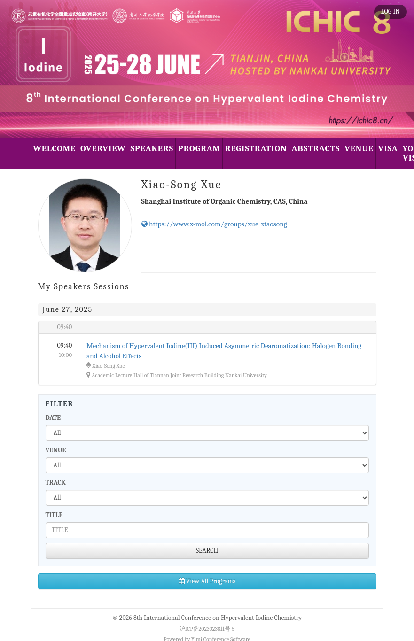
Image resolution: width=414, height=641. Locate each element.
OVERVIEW (103, 149)
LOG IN (390, 11)
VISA (388, 149)
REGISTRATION (256, 149)
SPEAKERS (152, 149)
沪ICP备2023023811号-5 (207, 629)
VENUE (359, 149)
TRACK (56, 483)
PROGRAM (199, 149)
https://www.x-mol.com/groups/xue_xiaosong (214, 224)
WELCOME (54, 149)
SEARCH (207, 551)
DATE (53, 418)
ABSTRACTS (316, 149)
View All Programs (207, 581)
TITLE (54, 515)
